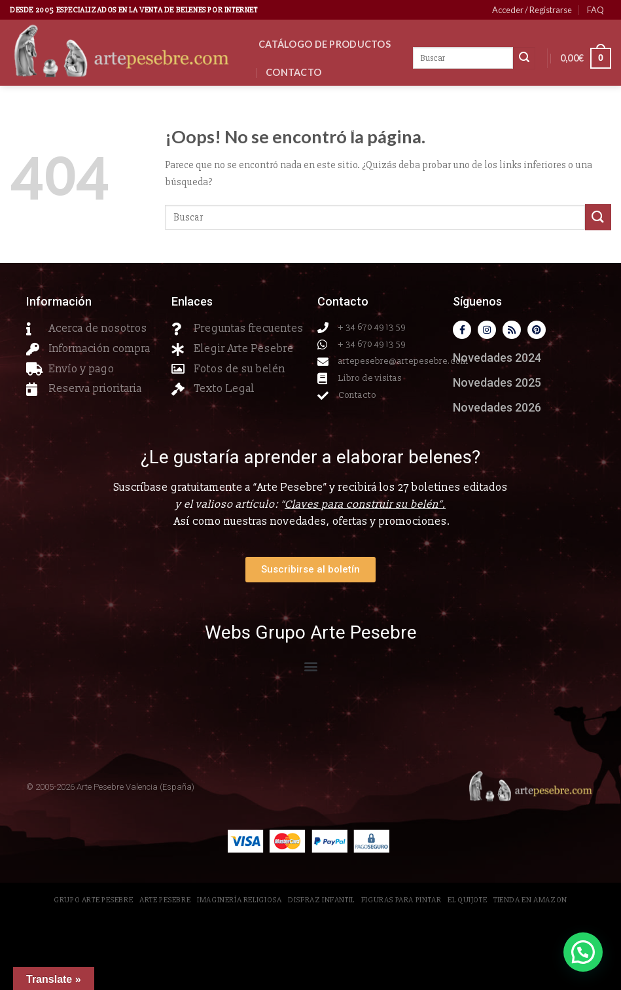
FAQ (595, 10)
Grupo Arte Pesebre (93, 900)
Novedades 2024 (497, 357)
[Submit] (598, 217)
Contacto (293, 72)
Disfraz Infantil (321, 900)
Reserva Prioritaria (317, 128)
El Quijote (467, 900)
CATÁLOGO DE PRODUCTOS (324, 44)
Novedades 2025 (497, 382)
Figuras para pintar (401, 900)
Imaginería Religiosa (239, 900)
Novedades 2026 (307, 100)
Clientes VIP (297, 156)
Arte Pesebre (164, 900)
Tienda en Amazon (530, 900)
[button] (310, 666)
